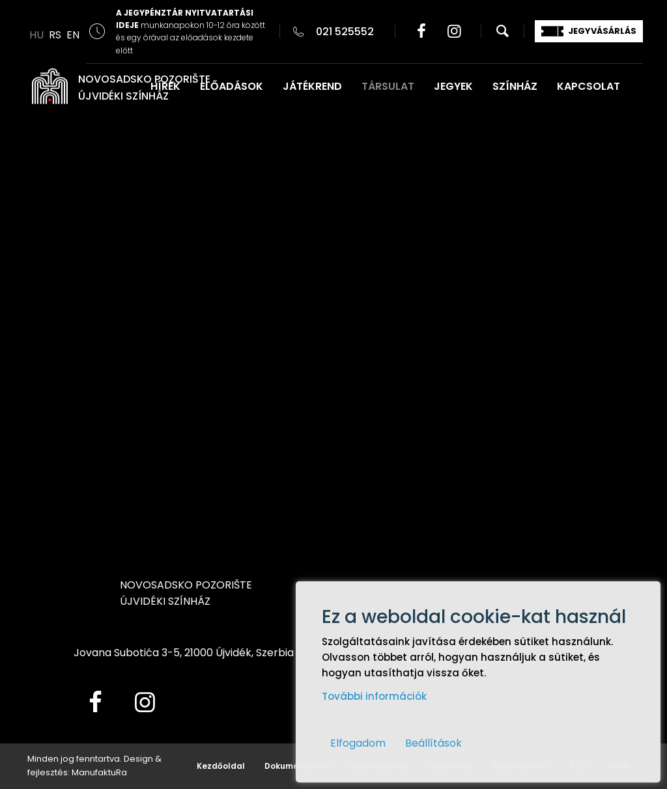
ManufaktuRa (99, 772)
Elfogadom (358, 743)
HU (36, 34)
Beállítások (433, 743)
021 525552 (345, 31)
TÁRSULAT (388, 86)
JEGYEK (453, 86)
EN (72, 34)
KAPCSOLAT (588, 86)
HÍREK (165, 86)
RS (55, 34)
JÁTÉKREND (312, 86)
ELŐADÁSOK (231, 86)
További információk (374, 696)
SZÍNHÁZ (514, 86)
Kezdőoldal (221, 765)
